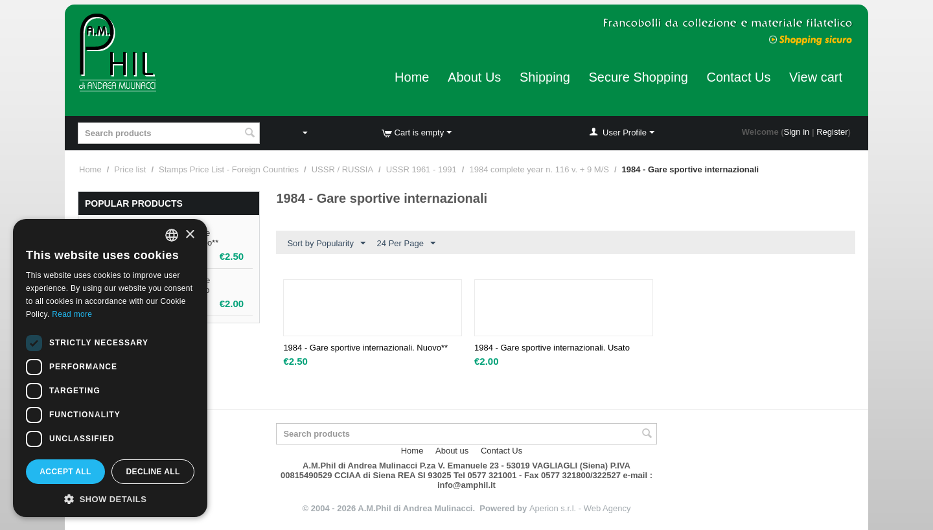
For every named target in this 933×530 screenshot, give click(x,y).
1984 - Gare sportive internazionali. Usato (552, 347)
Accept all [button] (65, 471)
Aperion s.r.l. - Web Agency (580, 508)
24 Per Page (406, 243)
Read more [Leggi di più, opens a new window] (72, 314)
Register (831, 132)
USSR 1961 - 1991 (421, 169)
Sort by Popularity (326, 243)
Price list (130, 169)
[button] (110, 498)
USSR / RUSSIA (342, 169)
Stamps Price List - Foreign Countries (229, 169)
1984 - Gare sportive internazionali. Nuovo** (365, 347)
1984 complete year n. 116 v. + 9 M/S (538, 169)
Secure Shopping (637, 77)
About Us (474, 77)
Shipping (545, 77)
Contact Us (739, 77)
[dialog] (110, 368)
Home (412, 77)
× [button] (189, 235)
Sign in (797, 132)
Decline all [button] (152, 471)
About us (451, 450)
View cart (815, 77)
